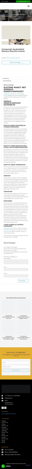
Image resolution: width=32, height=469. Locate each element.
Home (3, 14)
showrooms (6, 231)
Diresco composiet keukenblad (13, 58)
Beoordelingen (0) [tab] (7, 80)
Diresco (17, 116)
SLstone (12, 195)
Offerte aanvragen (22, 1)
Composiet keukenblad (9, 228)
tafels (18, 93)
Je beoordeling (7, 258)
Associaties (28, 465)
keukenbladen (7, 93)
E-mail (5, 273)
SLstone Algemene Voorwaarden (9, 413)
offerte (8, 229)
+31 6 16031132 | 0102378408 (12, 395)
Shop (8, 14)
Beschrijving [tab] (6, 78)
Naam (5, 267)
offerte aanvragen (15, 62)
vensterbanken (13, 93)
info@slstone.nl (8, 398)
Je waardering (7, 256)
